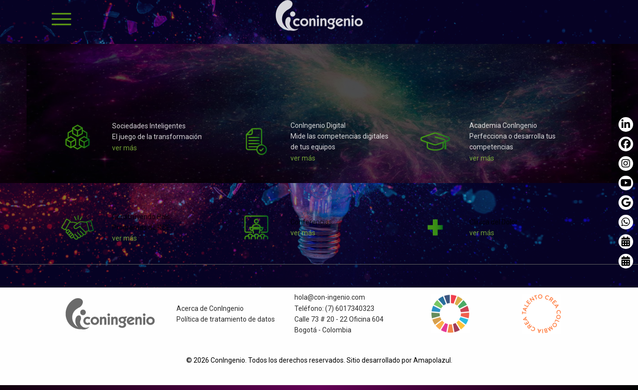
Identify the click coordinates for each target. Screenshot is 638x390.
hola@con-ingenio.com (329, 301)
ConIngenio (228, 360)
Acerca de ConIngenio (210, 312)
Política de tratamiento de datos (225, 323)
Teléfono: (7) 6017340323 (334, 312)
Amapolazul (432, 360)
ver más (124, 152)
